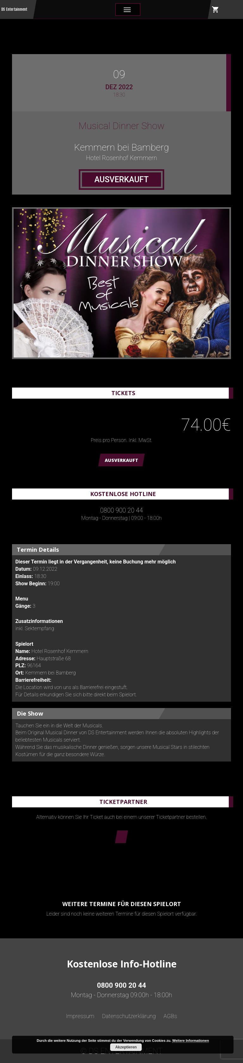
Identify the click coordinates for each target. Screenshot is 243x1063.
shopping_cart (215, 9)
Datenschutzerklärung (129, 1016)
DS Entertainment (14, 9)
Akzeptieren (126, 1047)
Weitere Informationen (190, 1040)
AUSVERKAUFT (121, 460)
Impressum (80, 1016)
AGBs (170, 1016)
